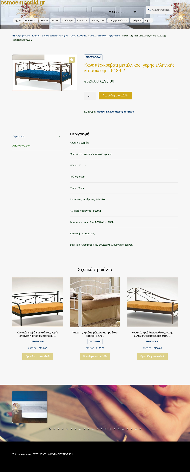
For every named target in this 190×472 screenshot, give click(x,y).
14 (106, 429)
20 (131, 429)
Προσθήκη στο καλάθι (115, 95)
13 (101, 429)
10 (88, 429)
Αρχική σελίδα (23, 35)
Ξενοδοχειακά (97, 20)
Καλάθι (55, 20)
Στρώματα (136, 20)
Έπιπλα (44, 20)
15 (110, 429)
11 (93, 429)
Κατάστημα (67, 20)
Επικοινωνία (30, 20)
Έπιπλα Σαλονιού (78, 35)
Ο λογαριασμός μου (118, 20)
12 (97, 429)
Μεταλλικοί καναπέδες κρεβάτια (105, 35)
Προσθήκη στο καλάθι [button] (38, 356)
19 (127, 429)
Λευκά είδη (82, 20)
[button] (72, 60)
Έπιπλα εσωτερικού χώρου (55, 35)
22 (140, 429)
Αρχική (18, 20)
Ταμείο (148, 20)
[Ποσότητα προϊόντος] (90, 96)
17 (118, 429)
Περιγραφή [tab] (18, 136)
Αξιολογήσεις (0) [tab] (21, 145)
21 (136, 429)
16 (114, 429)
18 (123, 429)
